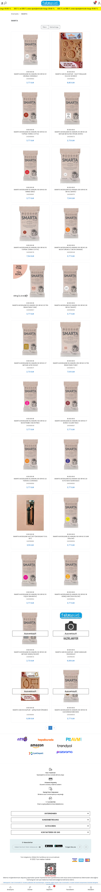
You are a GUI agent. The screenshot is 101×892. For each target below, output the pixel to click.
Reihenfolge (54, 27)
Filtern (45, 27)
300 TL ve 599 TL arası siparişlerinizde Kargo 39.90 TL (43, 9)
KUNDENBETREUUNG (50, 820)
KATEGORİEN (50, 826)
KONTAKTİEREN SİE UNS (50, 832)
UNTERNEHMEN (50, 813)
